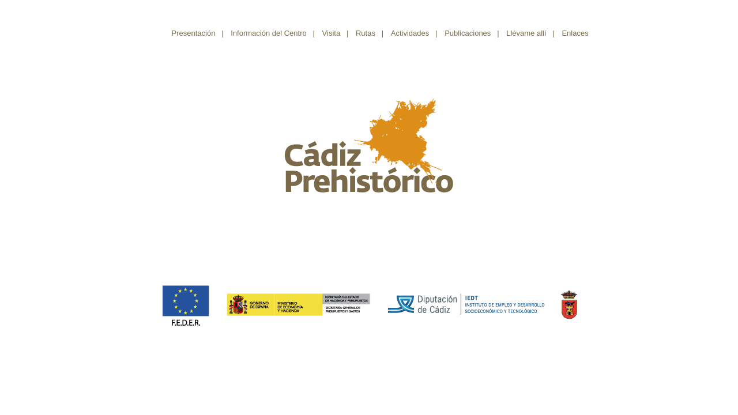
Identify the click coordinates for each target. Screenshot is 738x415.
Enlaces (578, 33)
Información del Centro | (273, 33)
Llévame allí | (530, 33)
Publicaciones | (472, 33)
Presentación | (198, 33)
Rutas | (369, 33)
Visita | (335, 33)
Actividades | (414, 33)
